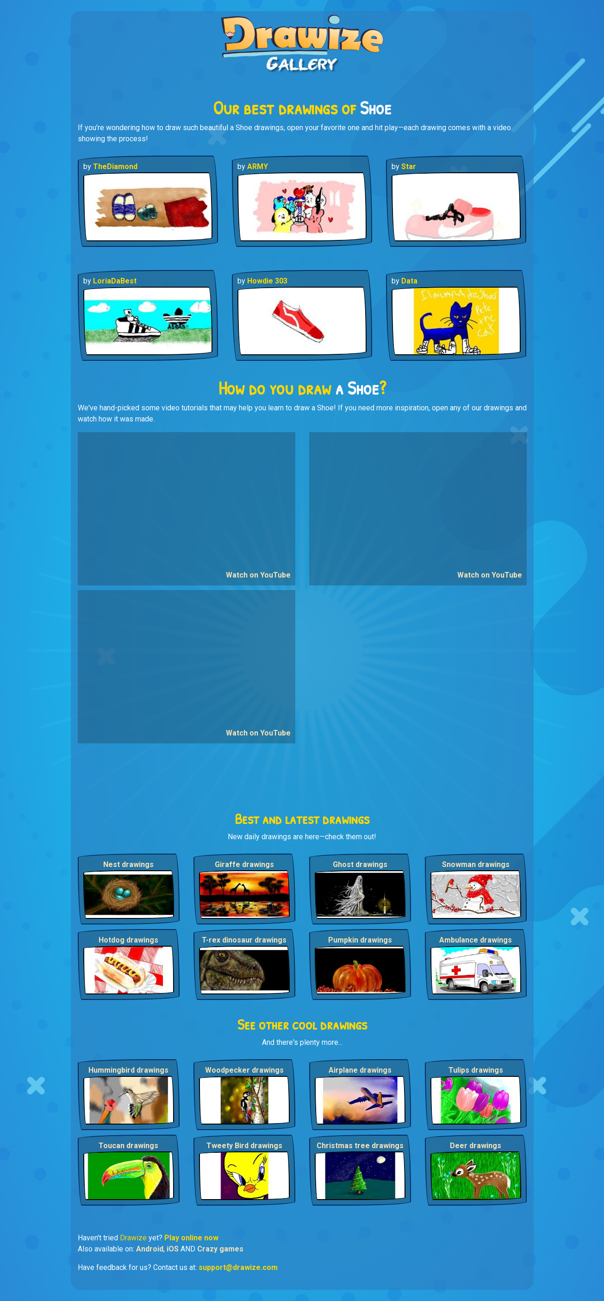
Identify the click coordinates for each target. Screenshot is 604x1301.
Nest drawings (128, 864)
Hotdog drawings (128, 940)
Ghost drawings (360, 864)
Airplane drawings (360, 1070)
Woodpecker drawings (244, 1070)
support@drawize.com (238, 1267)
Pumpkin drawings (360, 940)
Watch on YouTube (258, 575)
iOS (173, 1248)
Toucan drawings (128, 1145)
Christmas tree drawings (360, 1145)
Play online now (191, 1237)
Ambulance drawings (475, 940)
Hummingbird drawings (128, 1070)
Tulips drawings (475, 1070)
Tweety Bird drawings (244, 1145)
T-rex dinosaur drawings (244, 940)
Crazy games (220, 1248)
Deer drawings (475, 1145)
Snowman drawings (476, 864)
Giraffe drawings (244, 864)
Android (149, 1248)
